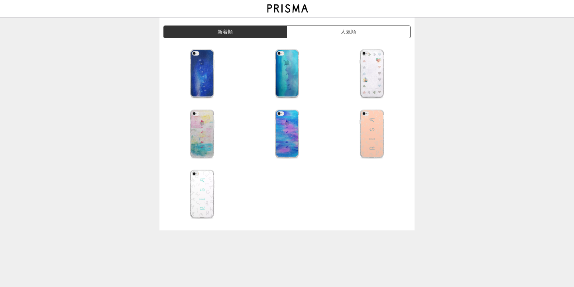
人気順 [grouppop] (349, 32)
